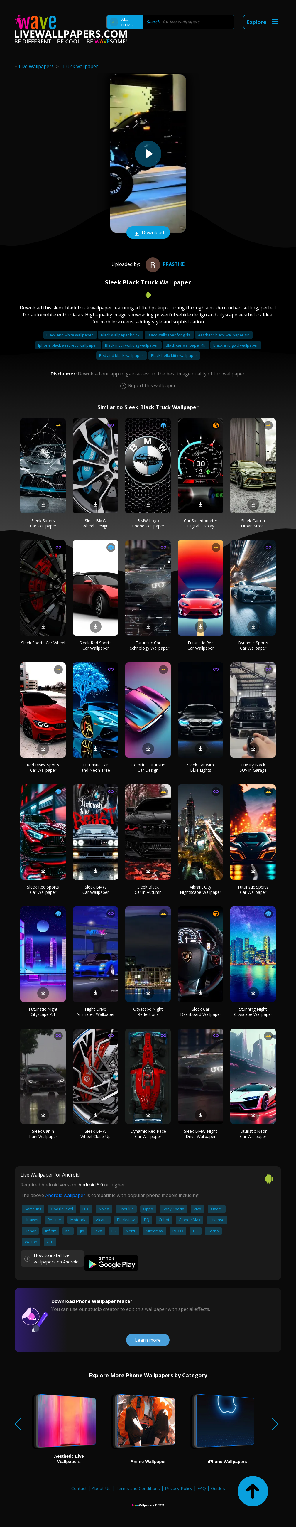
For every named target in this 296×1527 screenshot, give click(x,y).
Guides (218, 1488)
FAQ (201, 1488)
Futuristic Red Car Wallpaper (200, 645)
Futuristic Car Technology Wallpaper (148, 645)
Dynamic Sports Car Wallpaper (253, 645)
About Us (101, 1488)
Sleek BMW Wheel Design (95, 523)
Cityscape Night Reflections (148, 1011)
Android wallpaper (65, 1195)
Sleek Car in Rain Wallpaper (43, 1133)
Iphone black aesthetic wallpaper (68, 345)
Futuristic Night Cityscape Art (43, 1011)
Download (148, 233)
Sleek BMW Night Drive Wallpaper (200, 1133)
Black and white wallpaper (70, 335)
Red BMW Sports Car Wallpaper (43, 767)
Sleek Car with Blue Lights (200, 767)
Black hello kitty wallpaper (174, 355)
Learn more (148, 1340)
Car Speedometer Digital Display (200, 523)
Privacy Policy (178, 1488)
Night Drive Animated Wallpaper (96, 1011)
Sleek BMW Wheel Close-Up (95, 1133)
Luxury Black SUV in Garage (253, 767)
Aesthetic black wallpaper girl (224, 335)
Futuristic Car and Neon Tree (95, 767)
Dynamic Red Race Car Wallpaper (148, 1133)
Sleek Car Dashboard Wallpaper (200, 1011)
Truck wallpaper (80, 66)
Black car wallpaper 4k (186, 345)
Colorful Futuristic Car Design (148, 767)
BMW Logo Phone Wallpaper (148, 523)
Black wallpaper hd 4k (121, 335)
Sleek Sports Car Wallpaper (43, 523)
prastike (164, 264)
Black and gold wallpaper (235, 345)
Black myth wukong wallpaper (132, 345)
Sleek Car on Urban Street (253, 523)
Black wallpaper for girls (169, 335)
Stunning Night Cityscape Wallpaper (253, 1011)
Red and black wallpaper (121, 355)
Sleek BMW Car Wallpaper (95, 889)
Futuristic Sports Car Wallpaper (253, 889)
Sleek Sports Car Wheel (43, 642)
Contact (79, 1488)
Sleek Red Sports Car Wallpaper (95, 645)
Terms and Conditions (138, 1488)
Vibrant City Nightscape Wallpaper (200, 889)
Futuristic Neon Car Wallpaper (253, 1133)
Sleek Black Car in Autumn (148, 889)
